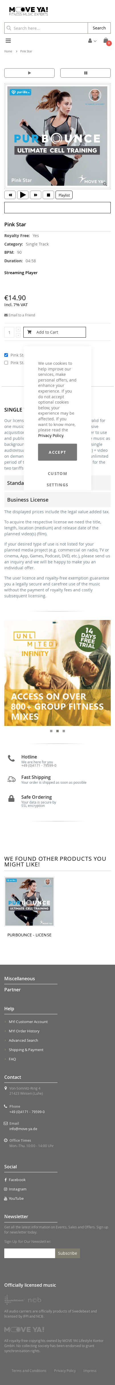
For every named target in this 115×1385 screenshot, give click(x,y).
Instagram (15, 1189)
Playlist (64, 195)
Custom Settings (58, 473)
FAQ (12, 1059)
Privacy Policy (50, 435)
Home (8, 51)
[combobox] (46, 28)
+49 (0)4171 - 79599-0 (27, 1111)
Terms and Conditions (29, 1371)
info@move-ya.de (23, 1128)
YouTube (14, 1198)
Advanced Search (23, 1040)
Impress (89, 1371)
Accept (57, 452)
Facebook (15, 1179)
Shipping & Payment (26, 1049)
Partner (12, 989)
